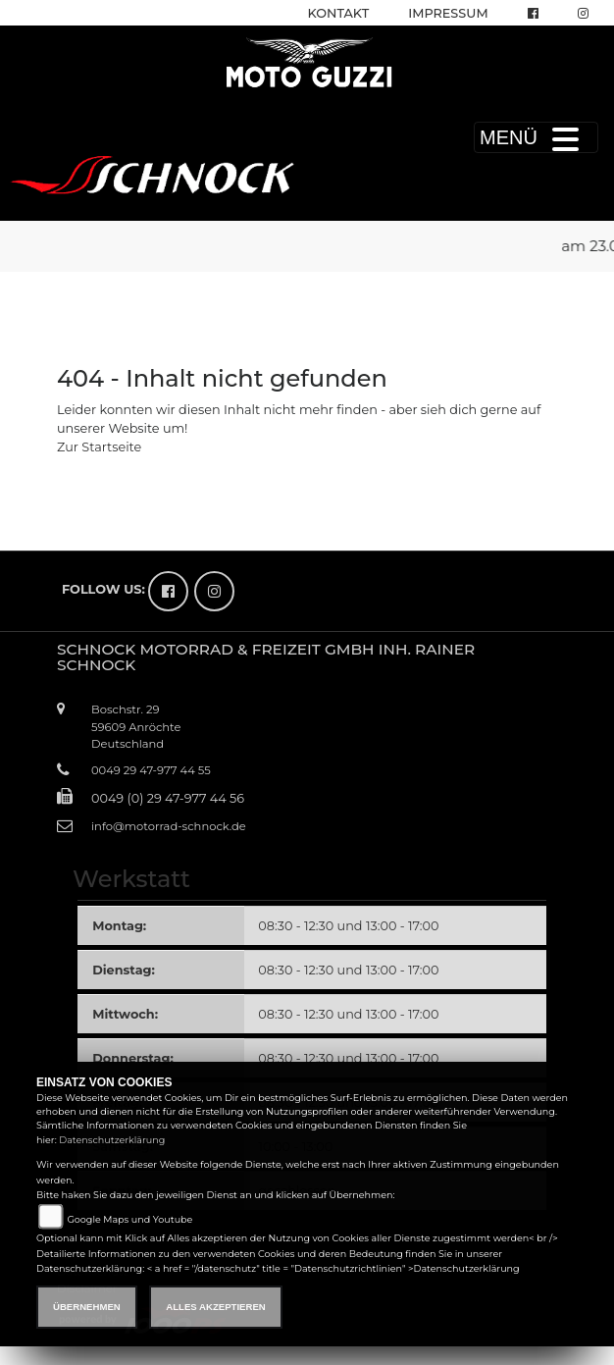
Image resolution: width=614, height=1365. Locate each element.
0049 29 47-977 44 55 (151, 770)
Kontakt (339, 13)
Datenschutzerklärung (112, 1139)
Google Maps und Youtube (129, 1219)
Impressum (447, 13)
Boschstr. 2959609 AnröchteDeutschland (136, 726)
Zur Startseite (99, 447)
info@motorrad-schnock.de (168, 826)
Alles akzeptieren (215, 1306)
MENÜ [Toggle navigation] (536, 137)
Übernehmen (87, 1306)
